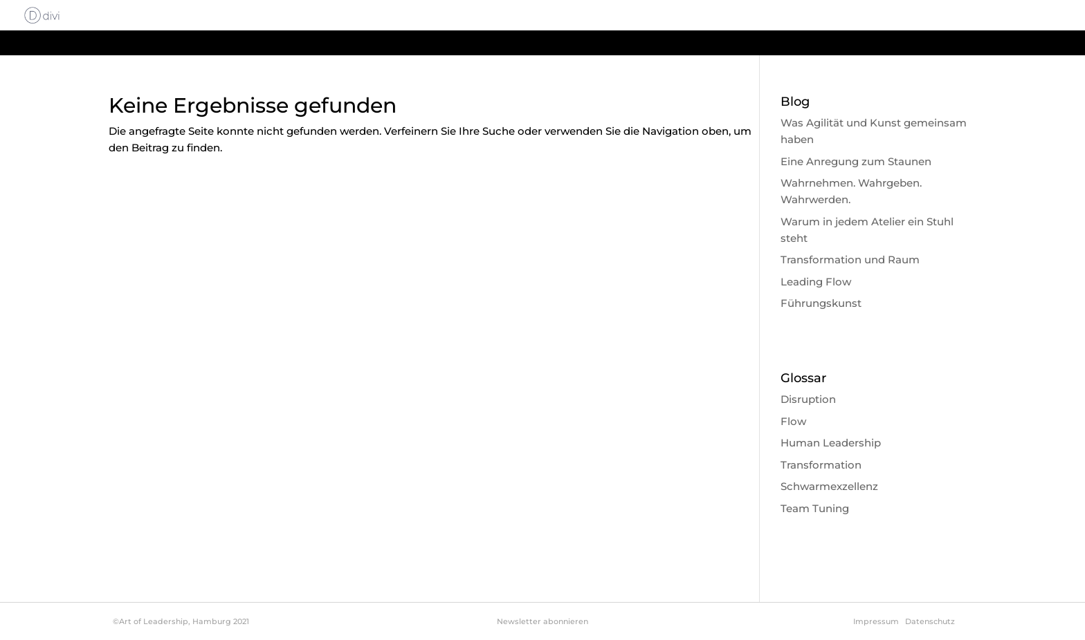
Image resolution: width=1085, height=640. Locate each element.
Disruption (808, 399)
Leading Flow (816, 281)
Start (641, 15)
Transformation (821, 464)
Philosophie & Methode (839, 15)
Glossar (1044, 15)
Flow (793, 421)
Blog (996, 15)
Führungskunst (821, 303)
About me (941, 15)
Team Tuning (815, 508)
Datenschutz (930, 621)
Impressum (876, 621)
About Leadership (717, 15)
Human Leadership (831, 442)
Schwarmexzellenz (829, 486)
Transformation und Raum (850, 259)
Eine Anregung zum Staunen (856, 161)
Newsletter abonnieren (542, 621)
